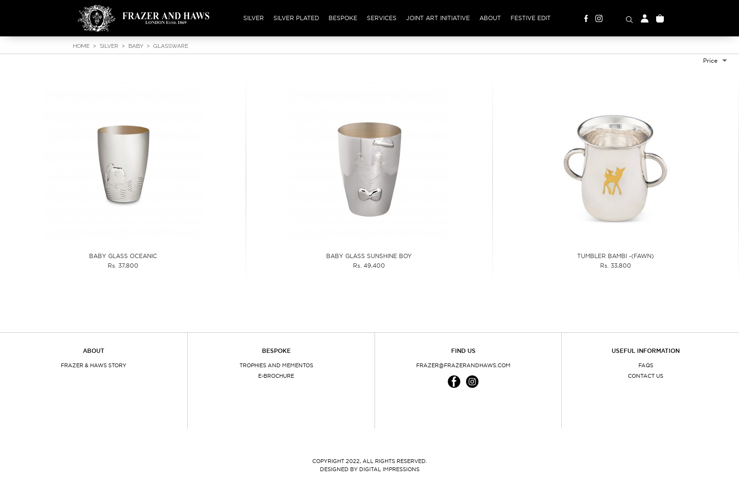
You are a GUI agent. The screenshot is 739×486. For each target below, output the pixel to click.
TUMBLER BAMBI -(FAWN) (615, 256)
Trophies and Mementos (276, 365)
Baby (135, 46)
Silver (253, 18)
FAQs (645, 365)
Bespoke (343, 18)
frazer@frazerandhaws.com (463, 365)
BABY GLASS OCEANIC (123, 256)
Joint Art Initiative (438, 18)
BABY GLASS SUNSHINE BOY (369, 256)
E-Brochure (276, 376)
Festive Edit (531, 18)
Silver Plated (296, 18)
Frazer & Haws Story (93, 365)
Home (81, 46)
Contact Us (645, 376)
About (490, 18)
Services (382, 18)
